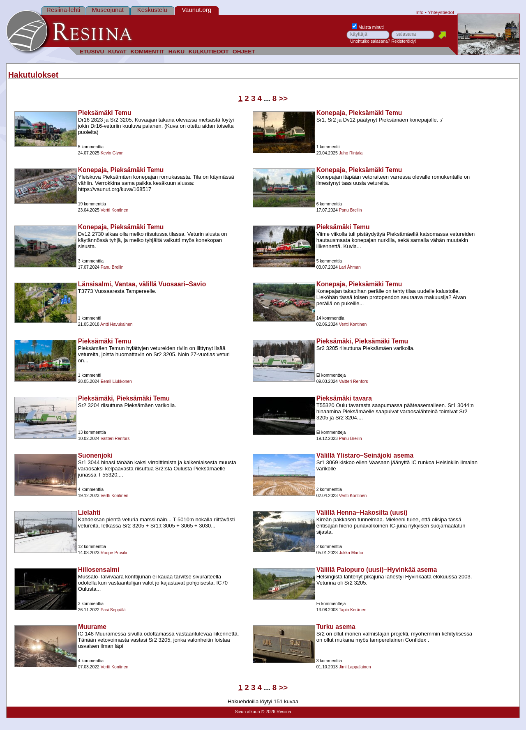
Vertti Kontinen (115, 210)
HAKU (176, 51)
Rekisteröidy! (403, 41)
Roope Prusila (114, 552)
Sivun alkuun (247, 711)
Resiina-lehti (63, 9)
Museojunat (108, 9)
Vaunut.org (196, 9)
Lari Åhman (350, 267)
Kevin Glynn (112, 153)
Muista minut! (368, 27)
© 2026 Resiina (276, 711)
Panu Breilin (350, 210)
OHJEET (244, 51)
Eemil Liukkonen (116, 381)
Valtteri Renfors (353, 381)
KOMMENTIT (147, 51)
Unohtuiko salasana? (370, 41)
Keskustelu (152, 9)
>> (283, 98)
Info (419, 12)
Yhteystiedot (441, 12)
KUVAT (117, 51)
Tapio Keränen (352, 610)
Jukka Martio (351, 552)
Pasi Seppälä (113, 610)
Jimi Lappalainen (355, 667)
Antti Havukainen (116, 324)
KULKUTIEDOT (209, 51)
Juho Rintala (351, 153)
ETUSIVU (92, 51)
